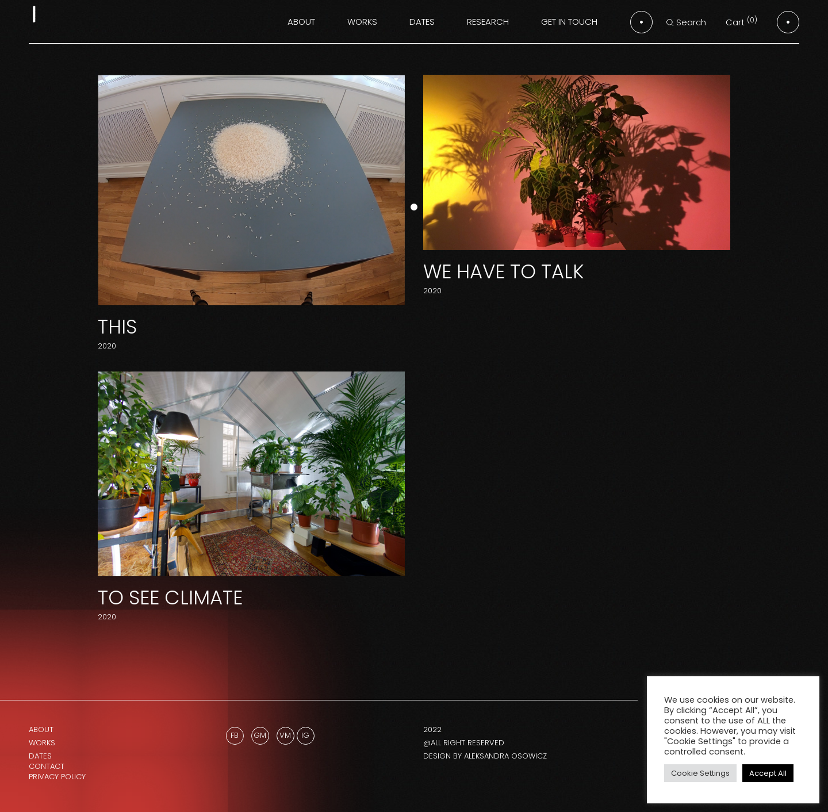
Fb (235, 735)
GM (260, 735)
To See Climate (170, 597)
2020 (107, 345)
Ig (305, 735)
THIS (117, 326)
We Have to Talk (503, 271)
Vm (285, 735)
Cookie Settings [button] (700, 773)
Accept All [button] (768, 773)
